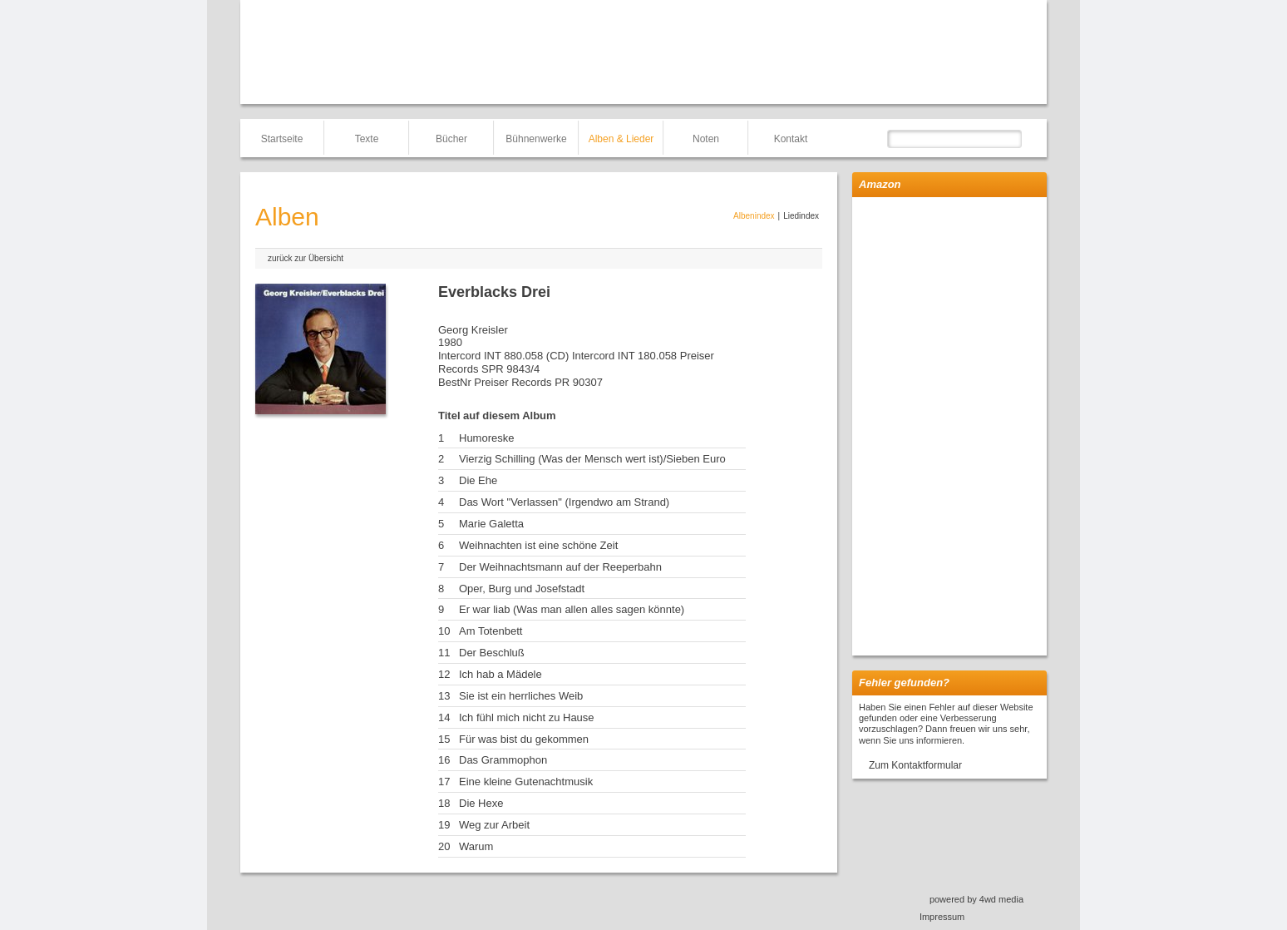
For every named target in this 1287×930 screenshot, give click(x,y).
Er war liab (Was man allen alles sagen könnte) (571, 609)
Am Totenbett (490, 631)
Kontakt (791, 139)
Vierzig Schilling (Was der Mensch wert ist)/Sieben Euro (592, 459)
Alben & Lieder (621, 139)
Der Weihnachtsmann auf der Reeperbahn (560, 567)
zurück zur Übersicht (305, 258)
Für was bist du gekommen (524, 739)
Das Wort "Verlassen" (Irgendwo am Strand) (564, 502)
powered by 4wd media (976, 899)
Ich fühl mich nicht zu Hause (526, 717)
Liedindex (801, 215)
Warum (476, 846)
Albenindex (753, 215)
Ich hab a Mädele (500, 674)
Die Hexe (481, 803)
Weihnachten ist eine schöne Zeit (538, 545)
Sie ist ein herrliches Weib (521, 696)
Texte (367, 139)
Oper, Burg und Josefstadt (521, 588)
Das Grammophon (503, 760)
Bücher (451, 139)
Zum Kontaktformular (915, 765)
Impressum (942, 917)
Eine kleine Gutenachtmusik (526, 781)
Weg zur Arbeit (494, 825)
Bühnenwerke (535, 139)
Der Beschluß (492, 652)
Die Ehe (478, 480)
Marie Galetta (491, 523)
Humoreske (486, 438)
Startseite (282, 139)
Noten (706, 139)
